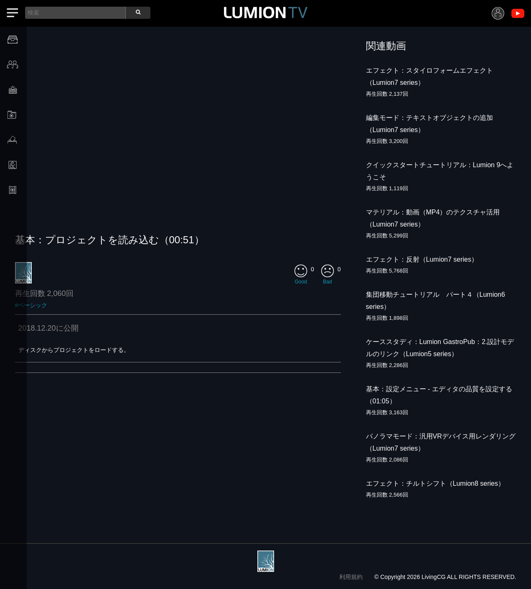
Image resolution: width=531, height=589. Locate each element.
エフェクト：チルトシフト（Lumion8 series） (435, 483)
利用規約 (351, 577)
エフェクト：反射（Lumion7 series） (422, 259)
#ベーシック (31, 305)
